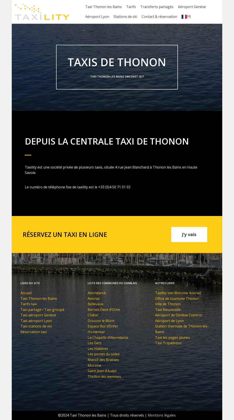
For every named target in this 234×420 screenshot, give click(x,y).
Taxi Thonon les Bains (103, 6)
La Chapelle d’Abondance (108, 337)
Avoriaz (94, 298)
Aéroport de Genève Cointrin (178, 315)
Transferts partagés (157, 6)
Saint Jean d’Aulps (102, 370)
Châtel (93, 315)
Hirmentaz (96, 331)
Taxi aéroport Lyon (36, 320)
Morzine (94, 365)
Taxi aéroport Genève (38, 315)
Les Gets (95, 343)
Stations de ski (125, 16)
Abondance (97, 292)
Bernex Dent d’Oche (104, 309)
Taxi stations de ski (36, 326)
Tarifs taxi (28, 304)
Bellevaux (95, 304)
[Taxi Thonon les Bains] (42, 12)
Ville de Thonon (168, 304)
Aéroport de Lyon (169, 320)
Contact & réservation (159, 16)
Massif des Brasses (103, 359)
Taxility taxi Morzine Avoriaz (178, 292)
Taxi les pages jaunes (172, 337)
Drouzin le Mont (101, 320)
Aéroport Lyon (97, 16)
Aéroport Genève (192, 6)
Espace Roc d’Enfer (103, 326)
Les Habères (98, 348)
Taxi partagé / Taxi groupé (42, 309)
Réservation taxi (33, 331)
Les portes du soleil (103, 354)
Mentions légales (162, 415)
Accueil (26, 292)
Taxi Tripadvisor (168, 343)
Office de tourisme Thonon (177, 298)
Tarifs (131, 6)
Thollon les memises (104, 376)
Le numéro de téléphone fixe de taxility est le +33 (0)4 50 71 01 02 (77, 187)
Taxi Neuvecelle (168, 309)
